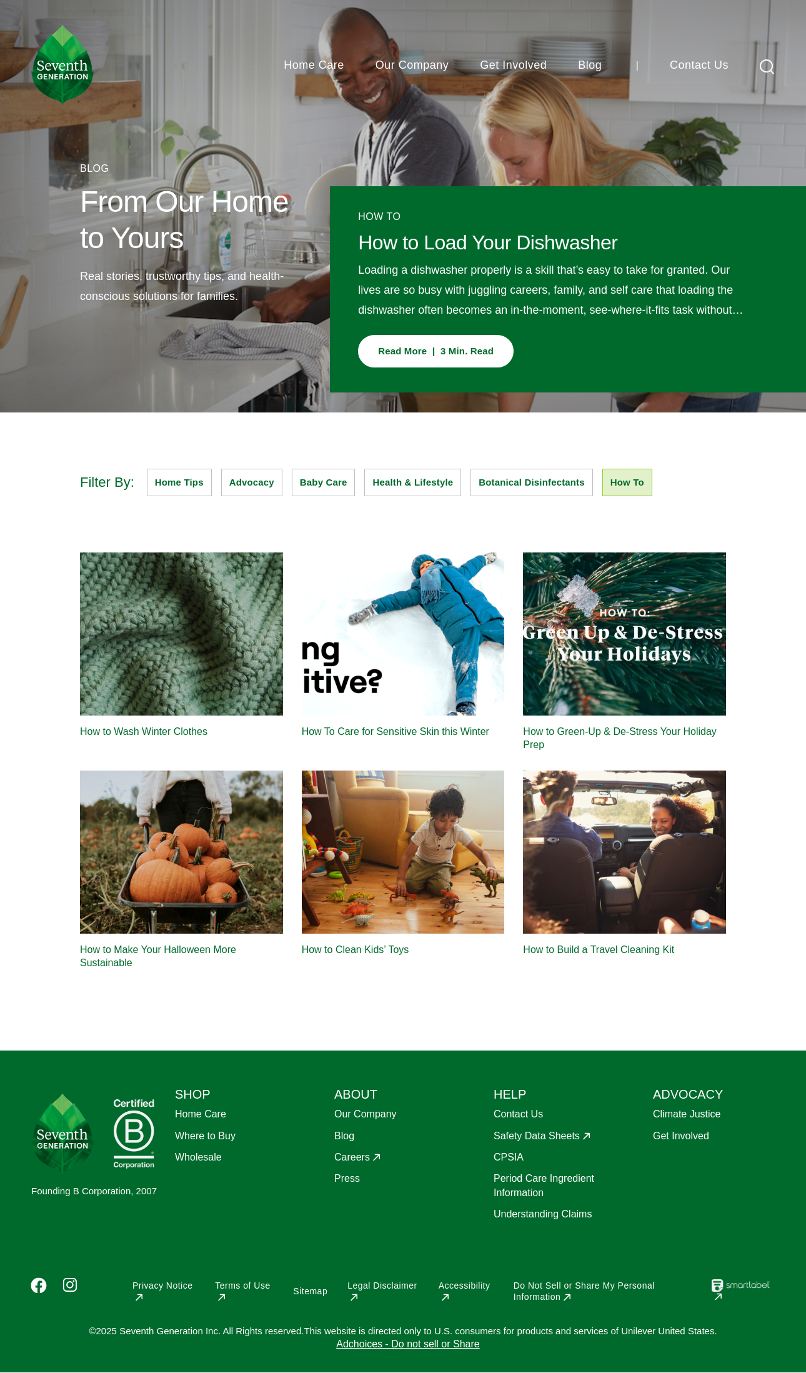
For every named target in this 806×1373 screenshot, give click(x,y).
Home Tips (179, 482)
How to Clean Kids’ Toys (355, 949)
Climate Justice (686, 1114)
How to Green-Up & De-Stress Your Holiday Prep (619, 738)
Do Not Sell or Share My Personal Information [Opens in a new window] (584, 1291)
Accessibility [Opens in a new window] (464, 1286)
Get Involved (513, 65)
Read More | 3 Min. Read (436, 351)
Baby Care (323, 482)
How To (627, 482)
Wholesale (198, 1157)
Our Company (412, 65)
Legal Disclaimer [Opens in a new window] (382, 1286)
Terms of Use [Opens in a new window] (242, 1286)
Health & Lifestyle (412, 482)
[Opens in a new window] (741, 1294)
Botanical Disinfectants (532, 482)
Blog (590, 65)
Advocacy (251, 482)
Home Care (314, 65)
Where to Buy (205, 1136)
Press (347, 1178)
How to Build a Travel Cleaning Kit (598, 949)
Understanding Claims (543, 1214)
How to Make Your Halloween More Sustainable (158, 956)
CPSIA (509, 1157)
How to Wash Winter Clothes (143, 731)
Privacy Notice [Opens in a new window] (162, 1286)
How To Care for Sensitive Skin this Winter (395, 731)
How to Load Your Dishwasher (487, 242)
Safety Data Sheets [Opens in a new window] (537, 1136)
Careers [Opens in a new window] (352, 1157)
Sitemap (310, 1291)
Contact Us (699, 65)
